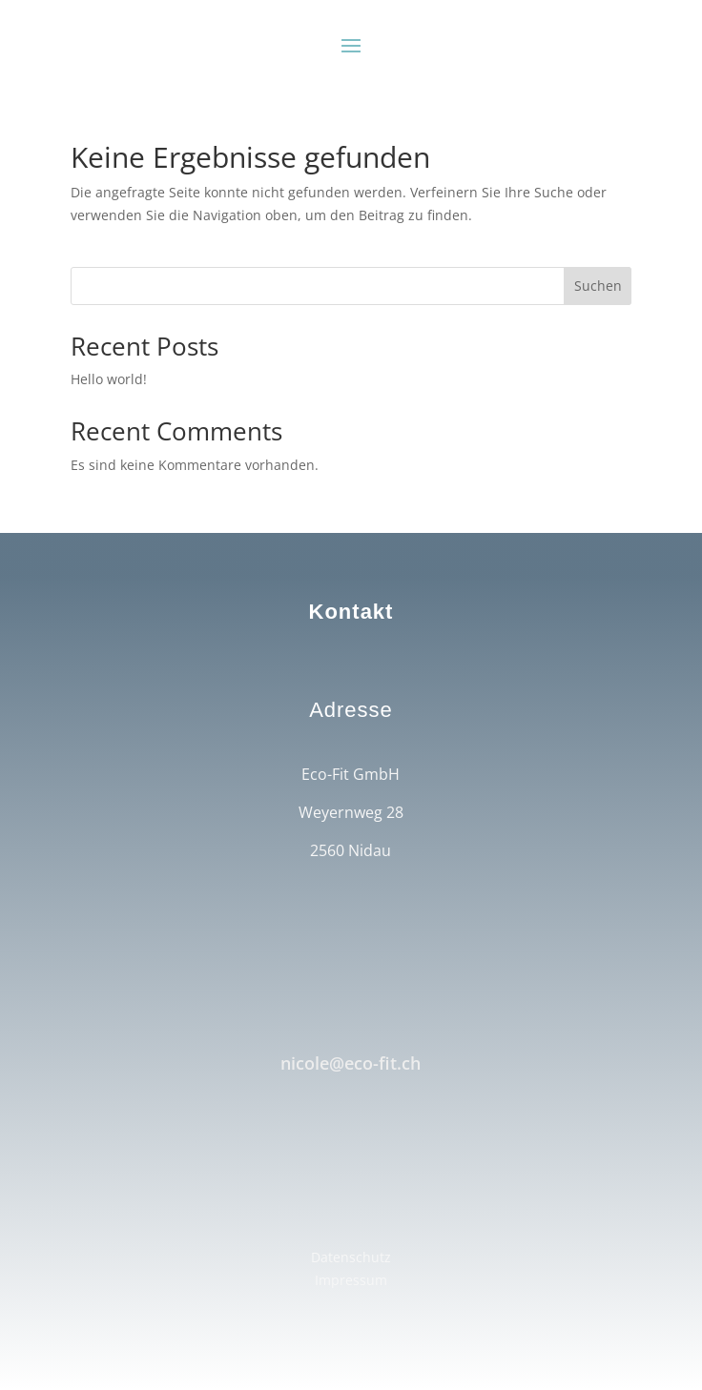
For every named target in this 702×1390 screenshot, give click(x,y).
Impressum (351, 1280)
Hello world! (109, 379)
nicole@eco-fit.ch (350, 1063)
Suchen (598, 285)
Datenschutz (351, 1257)
